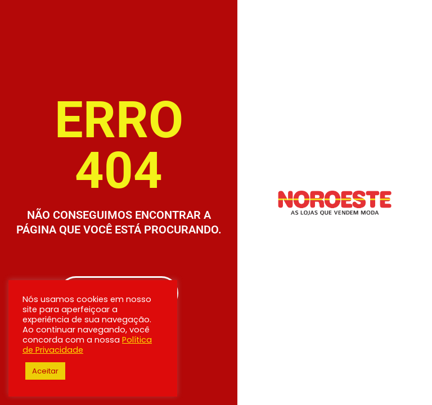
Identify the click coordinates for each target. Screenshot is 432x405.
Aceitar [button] (45, 371)
